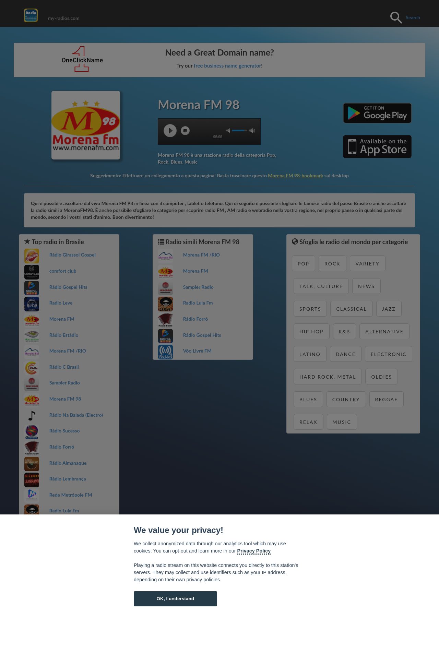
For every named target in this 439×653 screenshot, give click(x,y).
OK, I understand (175, 598)
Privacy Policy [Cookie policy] (254, 551)
